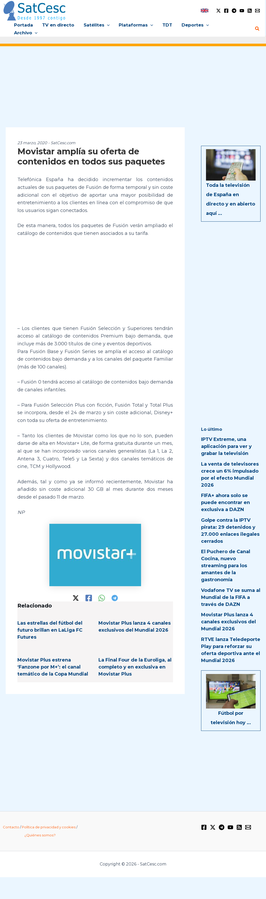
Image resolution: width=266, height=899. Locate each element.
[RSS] (249, 10)
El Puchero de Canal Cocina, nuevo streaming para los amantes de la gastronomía (225, 558)
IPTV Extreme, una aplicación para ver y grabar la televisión (226, 439)
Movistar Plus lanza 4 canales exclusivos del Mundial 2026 (228, 614)
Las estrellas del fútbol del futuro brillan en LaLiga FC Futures (49, 622)
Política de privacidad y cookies (49, 819)
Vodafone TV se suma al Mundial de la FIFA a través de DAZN (230, 589)
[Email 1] (257, 10)
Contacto (11, 819)
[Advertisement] (133, 82)
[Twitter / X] (218, 10)
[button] (107, 25)
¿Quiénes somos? (40, 827)
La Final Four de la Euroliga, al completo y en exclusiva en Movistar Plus (134, 659)
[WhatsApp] (101, 590)
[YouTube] (242, 10)
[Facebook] (226, 10)
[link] (204, 10)
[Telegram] (234, 10)
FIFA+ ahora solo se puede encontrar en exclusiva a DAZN (225, 495)
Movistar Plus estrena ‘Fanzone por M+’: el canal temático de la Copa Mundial (52, 659)
